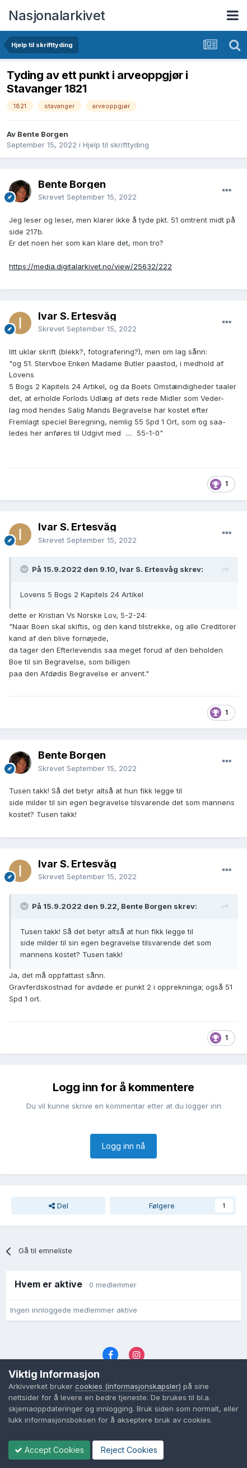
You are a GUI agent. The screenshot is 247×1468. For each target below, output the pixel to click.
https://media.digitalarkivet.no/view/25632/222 (90, 266)
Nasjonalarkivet (56, 15)
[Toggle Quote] (25, 569)
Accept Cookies (49, 1450)
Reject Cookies (128, 1450)
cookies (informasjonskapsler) (128, 1386)
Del (58, 1205)
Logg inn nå (123, 1146)
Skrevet (87, 196)
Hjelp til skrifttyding (116, 144)
